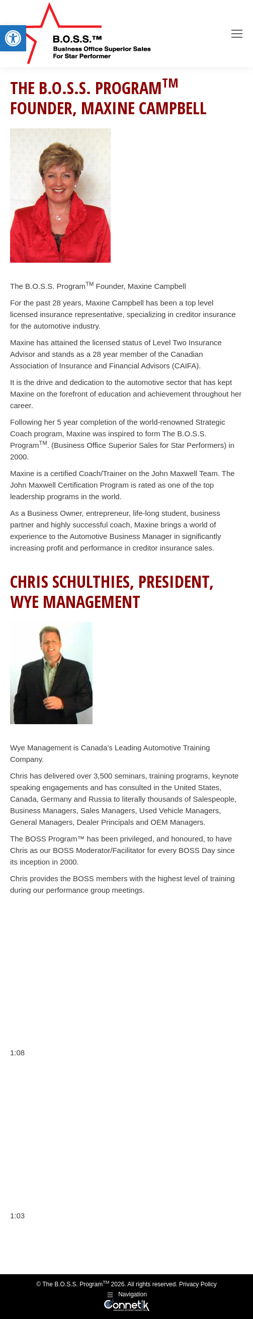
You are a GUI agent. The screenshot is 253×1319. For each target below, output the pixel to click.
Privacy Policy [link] (198, 1284)
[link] (13, 38)
